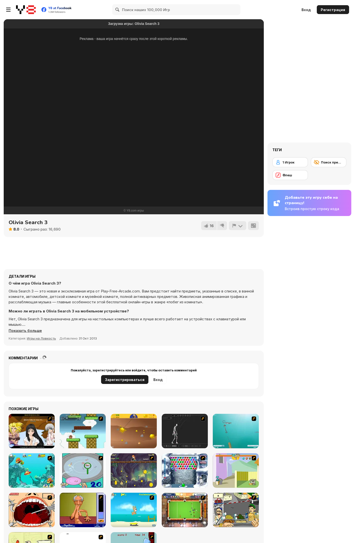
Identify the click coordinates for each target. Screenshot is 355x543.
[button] (26, 330)
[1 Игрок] (290, 162)
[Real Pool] (185, 510)
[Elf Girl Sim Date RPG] (32, 431)
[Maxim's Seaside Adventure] (134, 510)
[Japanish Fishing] (83, 470)
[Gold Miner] (134, 431)
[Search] (117, 9)
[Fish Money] (134, 470)
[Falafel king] (236, 510)
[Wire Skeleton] (185, 431)
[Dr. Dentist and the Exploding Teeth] (32, 510)
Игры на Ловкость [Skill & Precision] (41, 338)
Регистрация (333, 10)
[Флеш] (290, 175)
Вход (306, 10)
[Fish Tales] (32, 470)
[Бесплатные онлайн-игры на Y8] (26, 9)
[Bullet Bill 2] (83, 431)
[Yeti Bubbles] (185, 470)
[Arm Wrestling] (83, 510)
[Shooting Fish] (236, 431)
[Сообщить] (237, 225)
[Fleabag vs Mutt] (236, 470)
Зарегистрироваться (124, 380)
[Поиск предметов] (328, 162)
